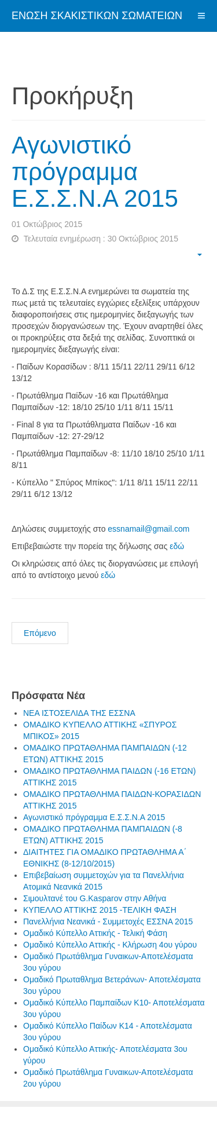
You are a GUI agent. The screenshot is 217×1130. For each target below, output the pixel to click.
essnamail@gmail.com (148, 528)
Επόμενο (40, 633)
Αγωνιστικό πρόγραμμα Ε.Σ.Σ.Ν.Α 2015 (95, 171)
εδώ (177, 546)
